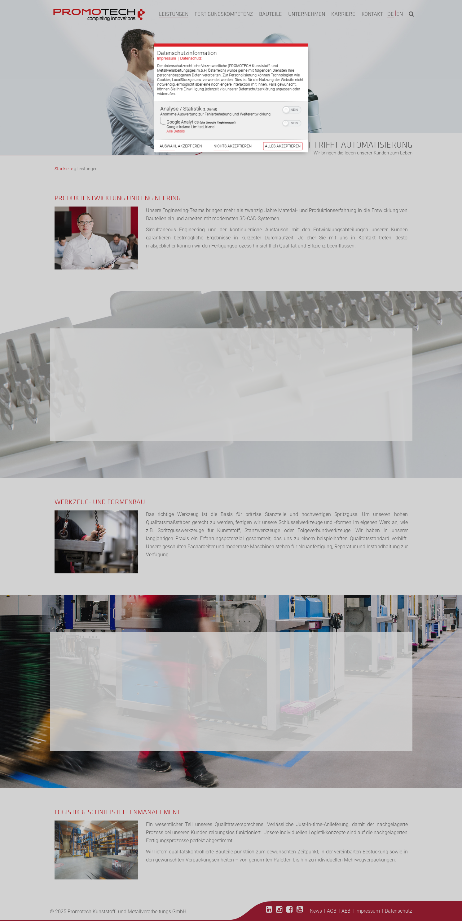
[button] (286, 101)
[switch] (292, 100)
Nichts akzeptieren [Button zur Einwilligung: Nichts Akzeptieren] (232, 138)
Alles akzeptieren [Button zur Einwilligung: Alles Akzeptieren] (283, 138)
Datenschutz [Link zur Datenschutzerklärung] (190, 49)
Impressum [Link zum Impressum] (166, 49)
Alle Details (175, 122)
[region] (231, 111)
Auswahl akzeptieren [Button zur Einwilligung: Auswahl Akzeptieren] (180, 138)
